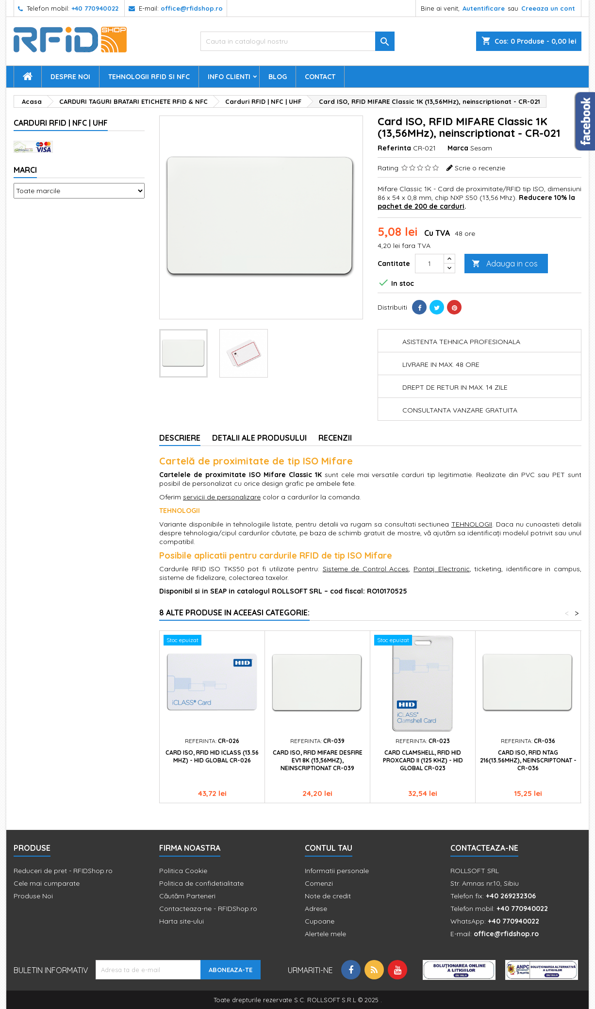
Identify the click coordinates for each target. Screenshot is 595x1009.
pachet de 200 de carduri (421, 206)
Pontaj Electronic (441, 568)
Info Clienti (229, 76)
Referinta (394, 148)
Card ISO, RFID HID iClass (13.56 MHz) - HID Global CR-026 (212, 756)
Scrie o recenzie (480, 168)
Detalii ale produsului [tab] (259, 438)
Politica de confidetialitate (201, 883)
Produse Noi (33, 896)
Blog (277, 76)
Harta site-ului (181, 921)
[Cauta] (297, 41)
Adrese (316, 908)
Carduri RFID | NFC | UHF (61, 123)
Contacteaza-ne (484, 848)
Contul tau (328, 848)
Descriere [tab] (179, 438)
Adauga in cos (505, 264)
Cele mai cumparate (47, 883)
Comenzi (319, 883)
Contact (320, 76)
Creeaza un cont (548, 8)
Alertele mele (325, 933)
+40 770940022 (94, 8)
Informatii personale (337, 870)
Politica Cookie (183, 870)
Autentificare (484, 8)
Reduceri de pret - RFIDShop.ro (63, 870)
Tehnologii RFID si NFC (149, 76)
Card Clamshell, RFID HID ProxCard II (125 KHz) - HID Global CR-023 (423, 760)
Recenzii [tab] (335, 438)
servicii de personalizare (222, 497)
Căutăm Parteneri (187, 896)
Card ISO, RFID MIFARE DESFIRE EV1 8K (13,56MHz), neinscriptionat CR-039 (318, 760)
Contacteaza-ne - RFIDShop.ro (208, 908)
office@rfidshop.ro (192, 8)
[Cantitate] (429, 263)
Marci (25, 170)
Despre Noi (70, 76)
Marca (457, 148)
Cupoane (319, 921)
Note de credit (328, 896)
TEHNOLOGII (471, 524)
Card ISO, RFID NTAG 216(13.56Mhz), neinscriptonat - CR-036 (528, 760)
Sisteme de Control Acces (366, 568)
